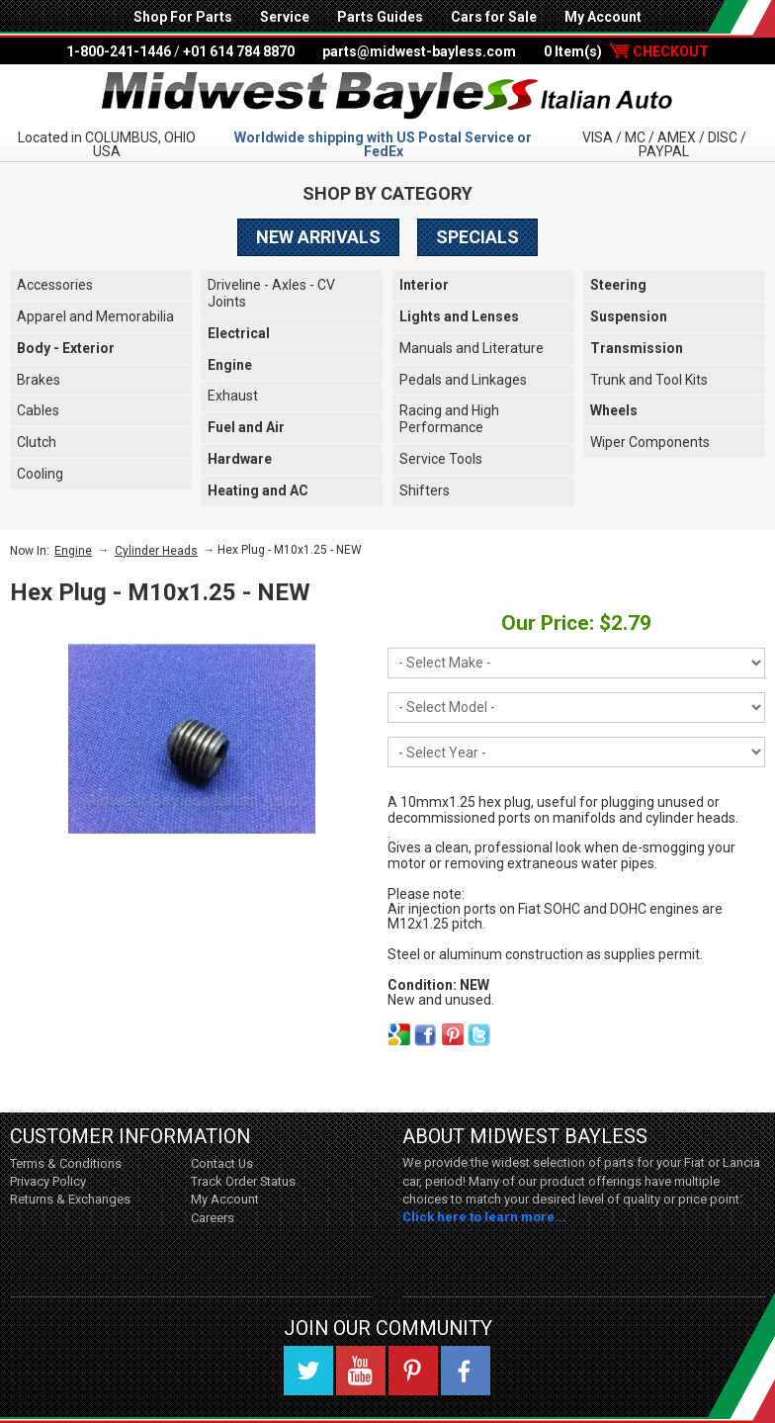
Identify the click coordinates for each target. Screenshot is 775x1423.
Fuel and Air (246, 427)
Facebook (465, 1370)
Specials (477, 236)
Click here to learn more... (484, 1216)
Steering (618, 285)
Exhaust (233, 395)
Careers (212, 1217)
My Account (603, 17)
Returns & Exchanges (70, 1199)
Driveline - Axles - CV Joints (271, 293)
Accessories (55, 285)
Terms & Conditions (66, 1163)
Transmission (636, 348)
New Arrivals (318, 236)
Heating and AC (258, 490)
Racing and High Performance (449, 418)
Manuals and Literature (471, 348)
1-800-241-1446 (118, 51)
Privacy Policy (48, 1181)
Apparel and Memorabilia (95, 316)
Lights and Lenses (459, 316)
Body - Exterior (66, 348)
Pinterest (413, 1370)
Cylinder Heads (156, 551)
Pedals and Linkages (463, 380)
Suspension (628, 316)
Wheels (614, 410)
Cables (38, 410)
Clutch (36, 442)
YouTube (361, 1370)
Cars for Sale (494, 17)
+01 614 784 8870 (239, 51)
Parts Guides (380, 17)
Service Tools (440, 459)
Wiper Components (650, 442)
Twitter (308, 1370)
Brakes (38, 380)
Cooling (40, 474)
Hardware (240, 459)
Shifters (424, 490)
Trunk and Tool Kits (649, 380)
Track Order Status (243, 1181)
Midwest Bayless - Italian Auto (387, 96)
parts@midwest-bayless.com (419, 51)
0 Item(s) (626, 51)
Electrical (239, 333)
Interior (424, 285)
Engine (230, 365)
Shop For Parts (182, 17)
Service (284, 17)
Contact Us (222, 1163)
